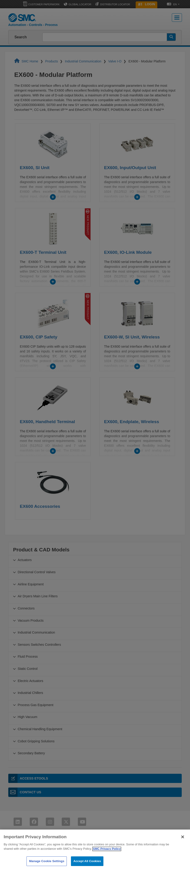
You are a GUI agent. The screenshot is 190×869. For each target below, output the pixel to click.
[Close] (183, 841)
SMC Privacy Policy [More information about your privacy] (107, 853)
